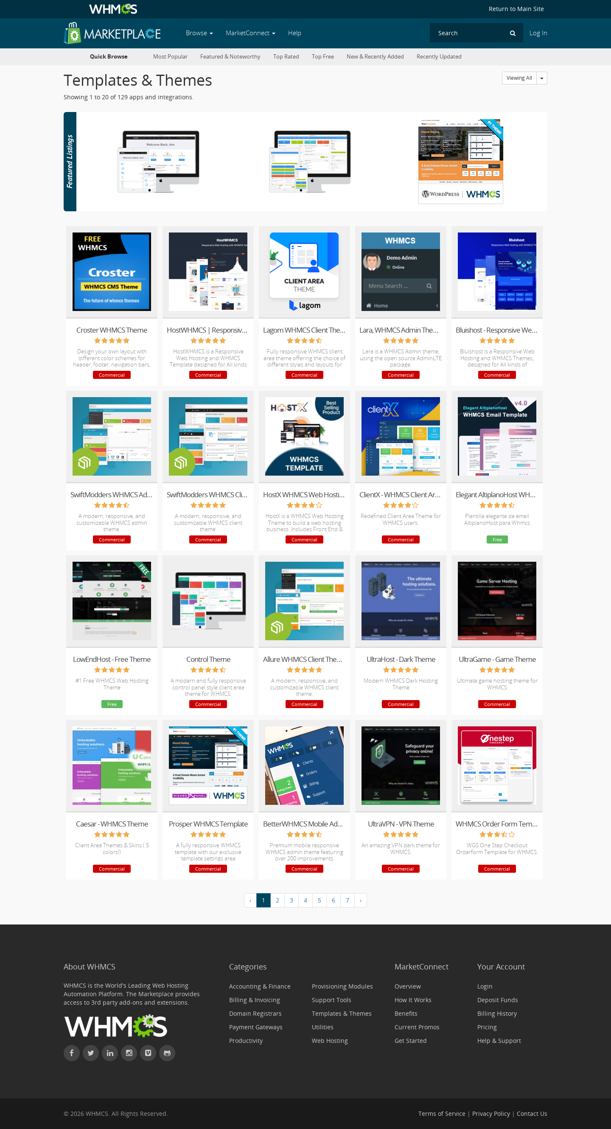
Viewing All (519, 77)
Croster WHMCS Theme (111, 330)
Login (485, 986)
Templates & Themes (342, 1013)
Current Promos (417, 1027)
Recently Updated (439, 56)
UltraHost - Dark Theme (401, 659)
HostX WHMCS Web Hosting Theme (304, 494)
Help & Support (499, 1041)
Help (294, 32)
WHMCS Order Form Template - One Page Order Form (497, 824)
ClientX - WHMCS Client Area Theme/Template (400, 494)
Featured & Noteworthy (230, 56)
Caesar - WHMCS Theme (112, 824)
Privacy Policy (491, 1113)
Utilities (323, 1027)
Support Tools (331, 1000)
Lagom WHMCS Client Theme (304, 330)
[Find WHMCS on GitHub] (167, 1053)
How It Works (413, 1000)
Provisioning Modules (342, 986)
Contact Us (532, 1113)
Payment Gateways (256, 1027)
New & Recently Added (375, 56)
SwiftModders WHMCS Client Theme (208, 494)
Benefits (406, 1013)
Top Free (323, 56)
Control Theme (208, 659)
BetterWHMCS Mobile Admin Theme (304, 824)
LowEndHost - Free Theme (112, 659)
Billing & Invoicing (254, 1000)
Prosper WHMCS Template (208, 824)
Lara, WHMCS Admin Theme (400, 330)
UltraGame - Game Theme (497, 659)
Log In (538, 32)
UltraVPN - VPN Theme (401, 824)
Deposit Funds (497, 1000)
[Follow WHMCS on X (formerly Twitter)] (91, 1053)
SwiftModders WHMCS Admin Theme (111, 494)
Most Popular (170, 56)
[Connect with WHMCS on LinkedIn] (110, 1053)
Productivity (246, 1041)
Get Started (411, 1041)
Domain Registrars (255, 1013)
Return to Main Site (516, 9)
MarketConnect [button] (250, 32)
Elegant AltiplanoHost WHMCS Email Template (497, 494)
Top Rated (286, 56)
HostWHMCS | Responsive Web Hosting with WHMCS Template (208, 330)
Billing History (497, 1013)
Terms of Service (441, 1113)
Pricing (487, 1027)
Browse (199, 32)
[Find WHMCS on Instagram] (129, 1053)
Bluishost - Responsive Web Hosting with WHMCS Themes (497, 330)
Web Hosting (330, 1041)
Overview (408, 986)
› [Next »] (361, 900)
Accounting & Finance (260, 986)
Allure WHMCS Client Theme (304, 659)
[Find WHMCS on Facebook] (72, 1053)
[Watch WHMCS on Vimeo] (148, 1053)
